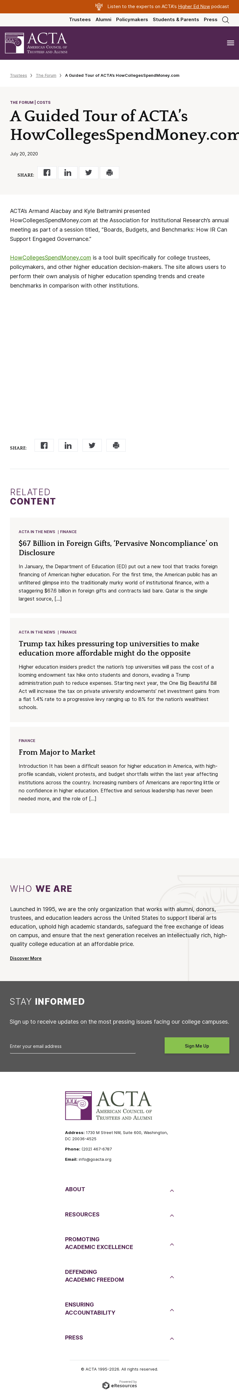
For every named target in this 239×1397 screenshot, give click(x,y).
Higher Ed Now (194, 6)
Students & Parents (176, 19)
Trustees (80, 19)
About (75, 1191)
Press (211, 19)
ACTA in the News (37, 532)
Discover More (26, 960)
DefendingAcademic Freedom (94, 1277)
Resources (82, 1216)
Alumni (103, 19)
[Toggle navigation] (230, 43)
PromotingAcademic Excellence (99, 1245)
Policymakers (132, 19)
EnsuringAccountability (90, 1310)
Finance (68, 532)
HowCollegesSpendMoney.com (50, 257)
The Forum (46, 75)
